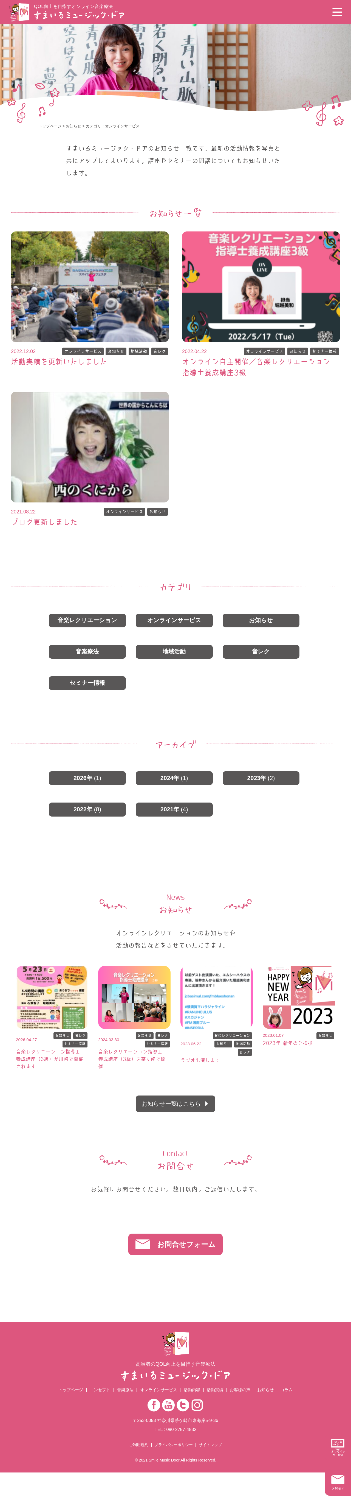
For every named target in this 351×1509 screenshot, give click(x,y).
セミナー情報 (323, 351)
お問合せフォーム (188, 1275)
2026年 (87, 786)
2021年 (174, 819)
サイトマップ (210, 1481)
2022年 (87, 819)
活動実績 (217, 1426)
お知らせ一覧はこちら (170, 1127)
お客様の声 (244, 1426)
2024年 (174, 786)
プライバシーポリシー (173, 1481)
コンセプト (95, 1426)
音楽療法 (87, 656)
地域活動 (137, 351)
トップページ (49, 126)
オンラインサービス (77, 351)
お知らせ (73, 126)
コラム (293, 1426)
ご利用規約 (138, 1481)
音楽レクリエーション (87, 623)
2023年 (261, 786)
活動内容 (193, 1426)
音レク (159, 351)
